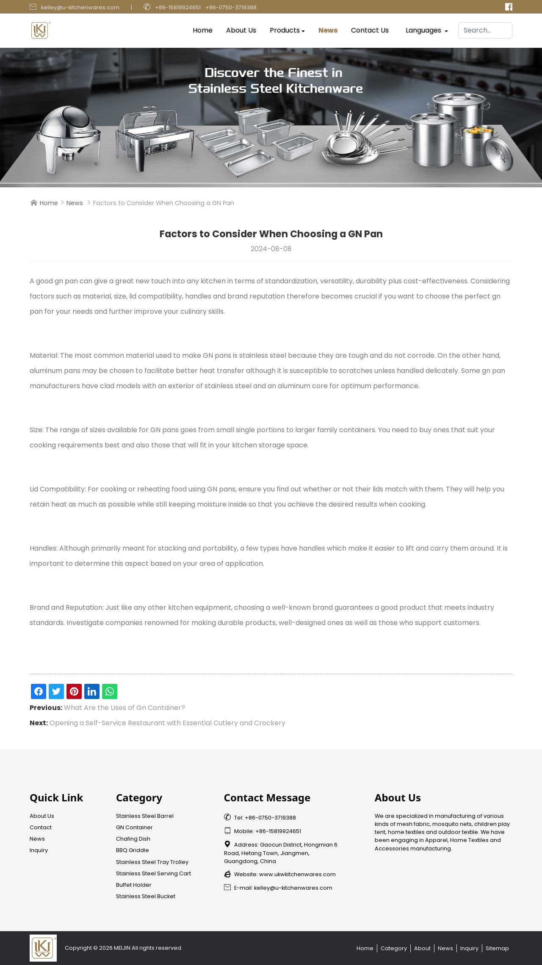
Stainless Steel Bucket (145, 896)
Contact (41, 827)
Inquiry (39, 850)
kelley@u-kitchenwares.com (80, 7)
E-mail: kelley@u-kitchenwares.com (278, 887)
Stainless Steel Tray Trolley (152, 862)
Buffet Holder (134, 884)
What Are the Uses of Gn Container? (124, 708)
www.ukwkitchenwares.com (297, 874)
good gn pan (57, 281)
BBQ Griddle (132, 850)
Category (394, 948)
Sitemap (497, 948)
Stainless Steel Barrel (145, 816)
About (422, 948)
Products (285, 28)
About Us (241, 28)
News (327, 28)
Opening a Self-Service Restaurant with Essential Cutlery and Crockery (167, 723)
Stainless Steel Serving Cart (153, 873)
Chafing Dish (133, 838)
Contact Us (370, 28)
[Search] (485, 29)
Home (203, 28)
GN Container (134, 827)
